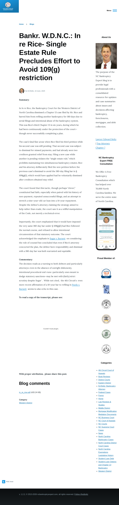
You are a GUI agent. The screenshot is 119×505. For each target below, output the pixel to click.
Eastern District (104, 383)
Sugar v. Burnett (57, 238)
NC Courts (102, 424)
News (100, 433)
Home (21, 24)
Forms (101, 396)
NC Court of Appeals (106, 421)
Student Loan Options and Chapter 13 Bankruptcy (107, 465)
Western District (25, 403)
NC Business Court (106, 418)
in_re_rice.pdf (24, 392)
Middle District (104, 408)
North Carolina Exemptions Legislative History (106, 452)
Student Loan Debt (106, 459)
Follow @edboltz (81, 494)
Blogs (32, 24)
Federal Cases (104, 392)
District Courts (104, 380)
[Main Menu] (111, 10)
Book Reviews (104, 377)
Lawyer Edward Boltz (106, 139)
